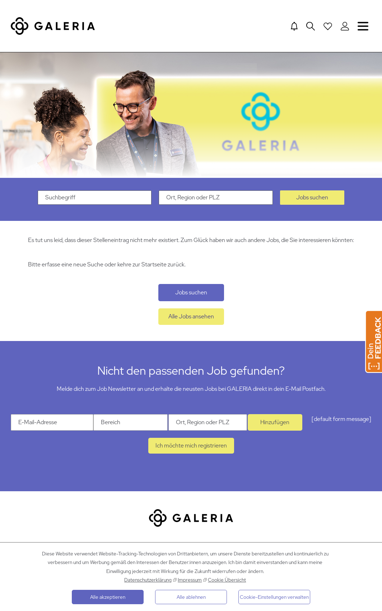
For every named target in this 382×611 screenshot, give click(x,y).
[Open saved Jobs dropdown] (327, 26)
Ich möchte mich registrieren (191, 445)
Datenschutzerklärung (148, 580)
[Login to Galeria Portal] (345, 26)
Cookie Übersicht (227, 580)
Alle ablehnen (191, 597)
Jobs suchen (312, 197)
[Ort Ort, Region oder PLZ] (207, 422)
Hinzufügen (274, 422)
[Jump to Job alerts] (294, 26)
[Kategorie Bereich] (130, 422)
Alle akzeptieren (107, 597)
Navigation (363, 26)
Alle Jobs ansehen (191, 316)
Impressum (190, 580)
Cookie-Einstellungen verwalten (274, 597)
